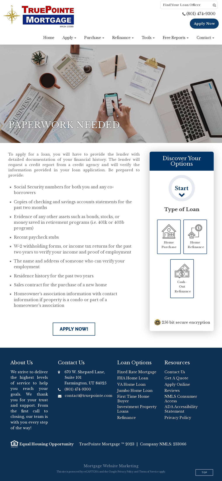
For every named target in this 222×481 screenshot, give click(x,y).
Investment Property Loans (137, 409)
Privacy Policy (177, 417)
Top (204, 472)
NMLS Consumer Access (180, 398)
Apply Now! (74, 329)
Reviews (172, 390)
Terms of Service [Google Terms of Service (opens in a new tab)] (149, 471)
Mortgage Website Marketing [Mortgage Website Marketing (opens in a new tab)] (111, 466)
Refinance (126, 417)
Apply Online (177, 384)
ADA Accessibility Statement (181, 409)
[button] (69, 37)
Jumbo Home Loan (135, 390)
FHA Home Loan (132, 378)
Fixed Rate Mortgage (136, 372)
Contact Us (174, 372)
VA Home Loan (131, 384)
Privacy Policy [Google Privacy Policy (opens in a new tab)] (125, 471)
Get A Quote (176, 378)
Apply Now (204, 23)
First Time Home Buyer (133, 398)
